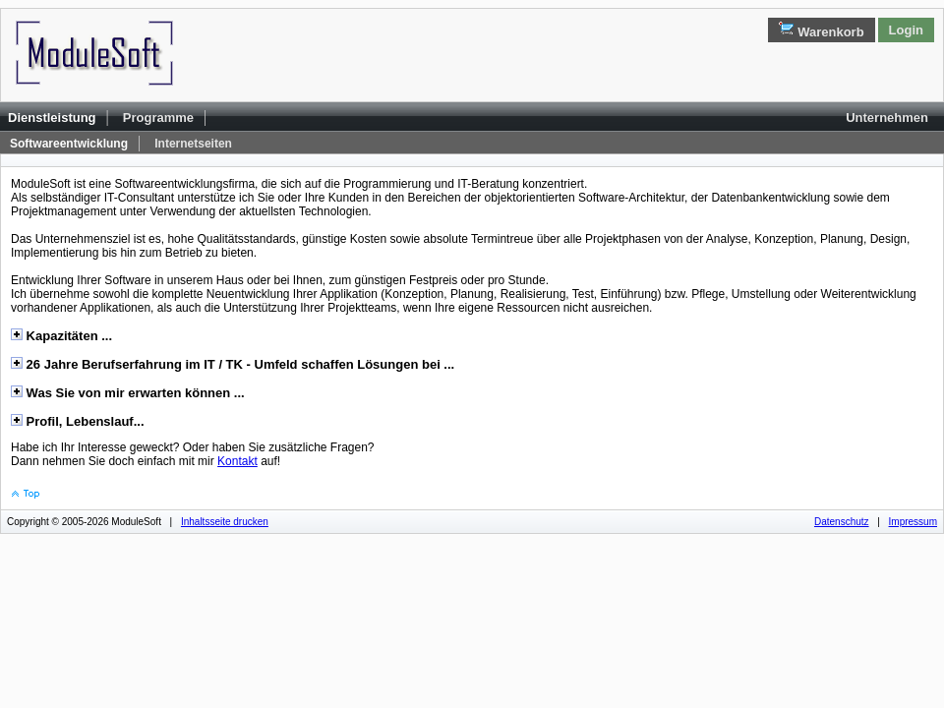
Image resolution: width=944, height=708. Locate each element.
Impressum (913, 521)
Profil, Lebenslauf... (84, 421)
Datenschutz (841, 521)
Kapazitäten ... (67, 335)
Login (906, 30)
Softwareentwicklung (69, 143)
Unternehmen (887, 117)
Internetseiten (193, 143)
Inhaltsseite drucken (224, 521)
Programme (158, 117)
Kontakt (237, 461)
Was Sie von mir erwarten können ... (134, 392)
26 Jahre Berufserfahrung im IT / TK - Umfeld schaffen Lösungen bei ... (238, 364)
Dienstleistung (52, 117)
